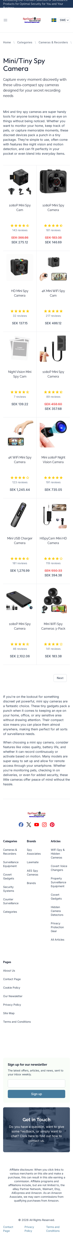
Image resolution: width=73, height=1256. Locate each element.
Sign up (36, 1094)
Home (7, 42)
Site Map (9, 1013)
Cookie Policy (11, 987)
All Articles (57, 939)
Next (60, 678)
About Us (9, 970)
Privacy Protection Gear (57, 927)
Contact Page (12, 979)
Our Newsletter (12, 996)
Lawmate (33, 862)
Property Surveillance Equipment (58, 882)
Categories (24, 42)
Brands (31, 883)
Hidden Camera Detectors (57, 910)
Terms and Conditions (17, 1021)
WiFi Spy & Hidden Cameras (58, 853)
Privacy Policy (12, 1004)
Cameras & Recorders (53, 42)
